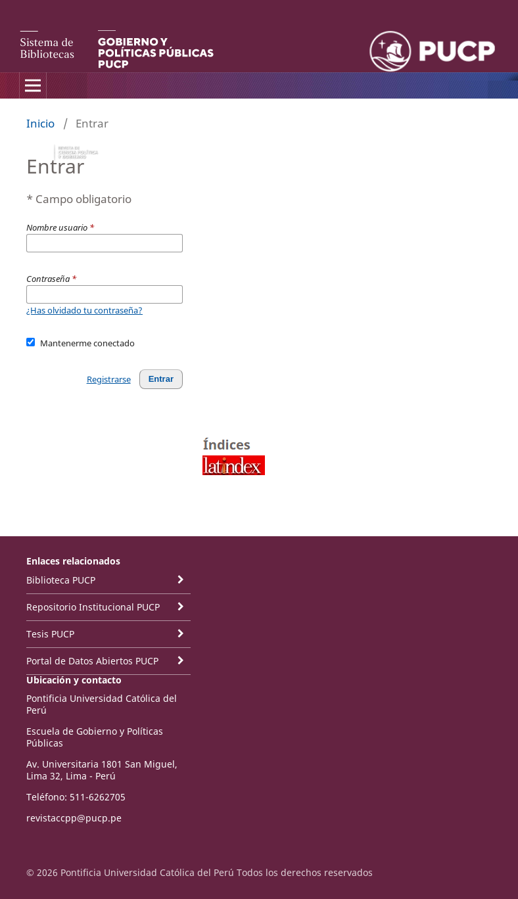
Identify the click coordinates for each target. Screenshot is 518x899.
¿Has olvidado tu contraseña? (84, 310)
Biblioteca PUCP (60, 580)
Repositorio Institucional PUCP (93, 607)
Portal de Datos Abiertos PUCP (92, 661)
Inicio (40, 123)
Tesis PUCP (50, 634)
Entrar (161, 379)
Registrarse (109, 379)
